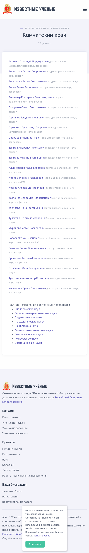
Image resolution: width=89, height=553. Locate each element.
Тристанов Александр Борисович (29, 278)
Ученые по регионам (15, 428)
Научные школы (12, 449)
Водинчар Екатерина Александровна (31, 97)
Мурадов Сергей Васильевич (26, 228)
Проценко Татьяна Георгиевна (27, 258)
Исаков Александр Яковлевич (27, 187)
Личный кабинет (12, 491)
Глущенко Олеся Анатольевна (27, 107)
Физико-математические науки (34, 330)
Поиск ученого (11, 417)
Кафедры (8, 465)
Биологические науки (28, 309)
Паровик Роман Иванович (24, 238)
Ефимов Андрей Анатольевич (27, 147)
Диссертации (10, 470)
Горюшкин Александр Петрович (28, 127)
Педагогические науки (29, 317)
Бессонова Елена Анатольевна (28, 81)
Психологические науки (29, 321)
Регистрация (10, 496)
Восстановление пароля (17, 502)
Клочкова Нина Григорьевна (26, 208)
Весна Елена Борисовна (23, 87)
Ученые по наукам (13, 422)
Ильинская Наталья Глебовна (27, 167)
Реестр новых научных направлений (24, 475)
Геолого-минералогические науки (36, 313)
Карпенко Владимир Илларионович (30, 198)
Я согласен (35, 544)
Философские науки (27, 338)
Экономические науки (28, 343)
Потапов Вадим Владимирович (27, 248)
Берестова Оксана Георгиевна (27, 71)
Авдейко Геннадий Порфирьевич (29, 61)
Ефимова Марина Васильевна (27, 157)
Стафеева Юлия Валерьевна (26, 268)
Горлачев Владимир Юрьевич (26, 117)
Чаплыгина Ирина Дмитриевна (27, 288)
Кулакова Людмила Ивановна (27, 218)
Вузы (5, 459)
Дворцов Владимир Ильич (24, 137)
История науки (11, 454)
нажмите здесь (42, 535)
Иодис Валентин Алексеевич (26, 177)
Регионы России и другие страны (47, 28)
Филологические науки (29, 334)
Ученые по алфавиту (15, 433)
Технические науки (26, 326)
